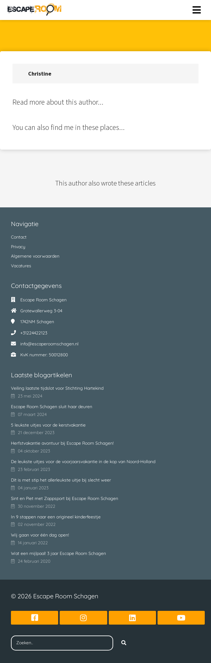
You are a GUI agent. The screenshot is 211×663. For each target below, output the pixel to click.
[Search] (123, 643)
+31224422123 (33, 333)
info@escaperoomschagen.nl (49, 344)
